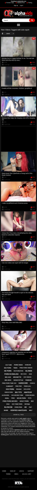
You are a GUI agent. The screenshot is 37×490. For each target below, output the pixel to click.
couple (32, 383)
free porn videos (26, 368)
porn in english (11, 374)
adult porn (24, 401)
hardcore (23, 383)
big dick (8, 380)
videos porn (9, 392)
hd (25, 407)
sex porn (7, 368)
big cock (24, 374)
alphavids (5, 395)
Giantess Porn (21, 2)
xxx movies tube (17, 395)
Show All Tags (18, 414)
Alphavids (16, 487)
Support (31, 471)
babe (6, 410)
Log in (21, 5)
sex (32, 401)
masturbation (18, 371)
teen (15, 368)
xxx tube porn (17, 404)
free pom (18, 386)
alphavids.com (5, 421)
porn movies (29, 395)
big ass (8, 377)
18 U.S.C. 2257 (26, 474)
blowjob (8, 407)
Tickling (30, 2)
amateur (28, 392)
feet (30, 407)
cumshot (9, 386)
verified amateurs (18, 410)
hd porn (7, 371)
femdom (28, 380)
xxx (30, 374)
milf (30, 410)
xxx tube (8, 365)
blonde (28, 371)
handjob (28, 365)
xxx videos (27, 377)
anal (7, 398)
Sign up (16, 5)
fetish (27, 404)
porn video (18, 365)
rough (18, 389)
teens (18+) (27, 386)
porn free (18, 407)
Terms (8, 474)
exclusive (27, 389)
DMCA (16, 474)
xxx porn (10, 389)
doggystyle (18, 380)
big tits (18, 392)
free (13, 398)
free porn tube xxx (9, 383)
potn (29, 398)
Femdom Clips (10, 2)
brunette (17, 377)
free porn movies (10, 401)
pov (8, 404)
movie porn (21, 398)
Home (4, 471)
